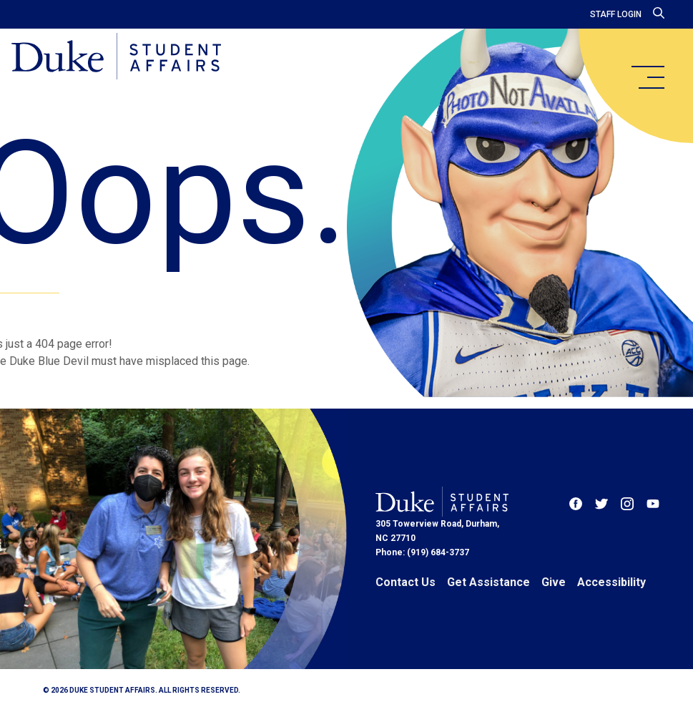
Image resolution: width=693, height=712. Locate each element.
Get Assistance (488, 582)
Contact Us (405, 582)
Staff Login (616, 14)
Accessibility (611, 582)
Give (553, 582)
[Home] (116, 57)
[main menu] (647, 77)
